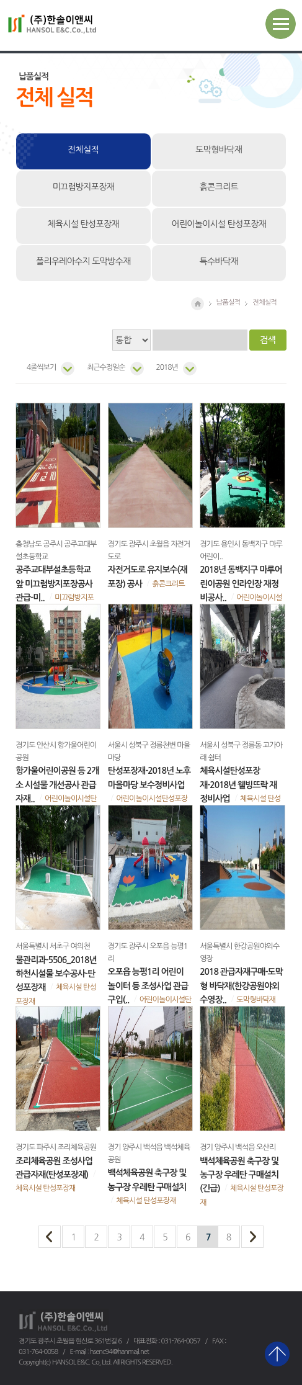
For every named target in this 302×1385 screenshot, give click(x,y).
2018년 (167, 367)
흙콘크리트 (219, 186)
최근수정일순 (106, 367)
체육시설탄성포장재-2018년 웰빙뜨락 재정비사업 (238, 784)
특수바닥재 (219, 261)
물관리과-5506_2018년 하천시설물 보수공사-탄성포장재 (56, 974)
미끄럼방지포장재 (83, 186)
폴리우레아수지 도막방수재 (83, 261)
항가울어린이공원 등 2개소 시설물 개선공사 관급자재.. (57, 784)
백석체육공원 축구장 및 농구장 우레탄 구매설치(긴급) (239, 1175)
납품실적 (228, 302)
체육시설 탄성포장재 (83, 224)
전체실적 (83, 149)
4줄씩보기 (41, 367)
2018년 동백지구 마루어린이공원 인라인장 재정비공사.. (241, 583)
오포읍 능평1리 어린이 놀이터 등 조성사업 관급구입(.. (148, 985)
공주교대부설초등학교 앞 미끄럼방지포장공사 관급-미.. (54, 583)
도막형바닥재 (218, 149)
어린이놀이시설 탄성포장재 (218, 224)
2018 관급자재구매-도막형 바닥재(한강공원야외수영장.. (241, 985)
